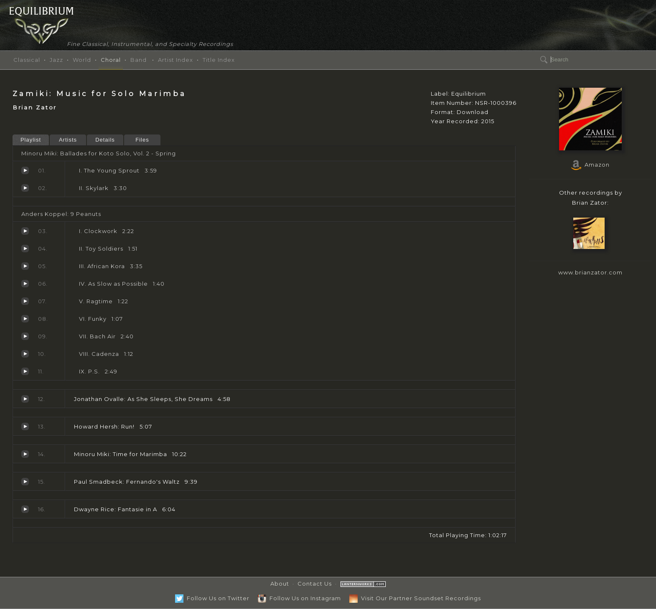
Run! (25, 426)
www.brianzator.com (590, 272)
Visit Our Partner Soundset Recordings (415, 598)
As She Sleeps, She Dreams (25, 399)
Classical (26, 59)
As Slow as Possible (25, 283)
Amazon (590, 164)
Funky (25, 318)
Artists (68, 140)
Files (142, 140)
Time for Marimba (25, 454)
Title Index (219, 59)
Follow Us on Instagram (299, 598)
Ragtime (25, 301)
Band (138, 59)
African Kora (25, 266)
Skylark (25, 188)
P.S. (25, 371)
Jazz (56, 59)
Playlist (30, 140)
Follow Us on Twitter (212, 598)
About (279, 583)
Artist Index (175, 59)
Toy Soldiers (25, 248)
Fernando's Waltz (25, 481)
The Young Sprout (25, 170)
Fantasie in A (25, 509)
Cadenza (25, 354)
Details (105, 140)
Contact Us (314, 583)
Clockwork (25, 231)
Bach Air (25, 336)
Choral (111, 59)
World (82, 59)
